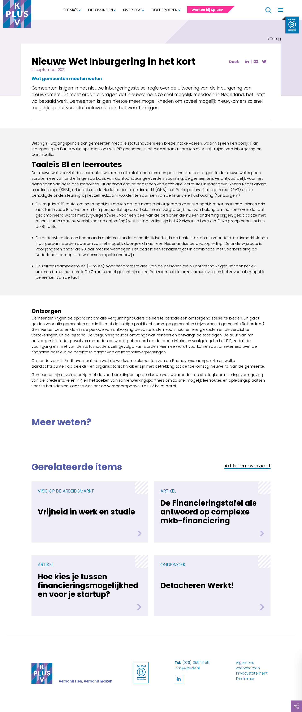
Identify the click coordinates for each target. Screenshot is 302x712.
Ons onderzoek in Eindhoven (57, 360)
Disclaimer (245, 678)
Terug (275, 38)
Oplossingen (100, 10)
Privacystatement (252, 673)
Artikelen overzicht (247, 466)
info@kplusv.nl (187, 668)
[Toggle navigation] (280, 10)
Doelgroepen (164, 10)
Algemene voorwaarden (248, 665)
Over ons (132, 10)
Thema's (70, 10)
